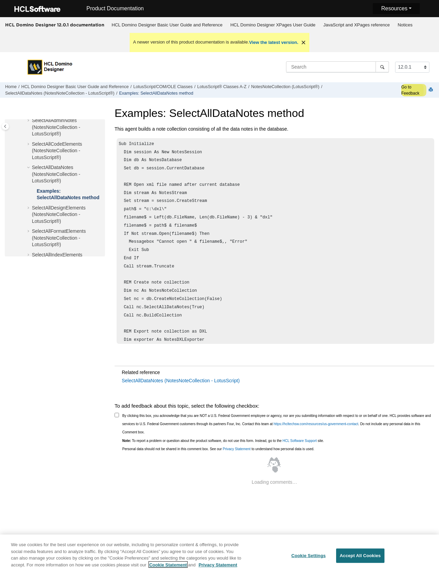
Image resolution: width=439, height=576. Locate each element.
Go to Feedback (410, 90)
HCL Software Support (300, 441)
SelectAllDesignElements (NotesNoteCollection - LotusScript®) (58, 214)
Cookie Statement (168, 568)
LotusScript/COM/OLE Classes (163, 86)
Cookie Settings (308, 559)
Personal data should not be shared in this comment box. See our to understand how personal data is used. (218, 449)
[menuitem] (167, 25)
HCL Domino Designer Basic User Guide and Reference (167, 24)
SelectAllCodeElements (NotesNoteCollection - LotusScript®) (57, 150)
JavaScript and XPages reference (356, 24)
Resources (394, 8)
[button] (29, 120)
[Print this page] (431, 90)
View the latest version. (273, 42)
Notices (405, 24)
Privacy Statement (236, 449)
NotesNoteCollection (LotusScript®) (285, 86)
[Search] (382, 66)
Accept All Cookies (360, 559)
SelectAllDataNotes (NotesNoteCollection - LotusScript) (181, 380)
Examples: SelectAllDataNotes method (156, 93)
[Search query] (337, 66)
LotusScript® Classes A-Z (222, 86)
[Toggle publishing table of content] (5, 126)
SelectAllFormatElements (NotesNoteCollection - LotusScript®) (59, 237)
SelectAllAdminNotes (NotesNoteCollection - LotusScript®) (56, 127)
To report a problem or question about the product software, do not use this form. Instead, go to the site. (223, 441)
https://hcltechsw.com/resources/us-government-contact (316, 424)
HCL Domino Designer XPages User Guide (273, 24)
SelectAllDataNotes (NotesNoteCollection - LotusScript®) (60, 93)
